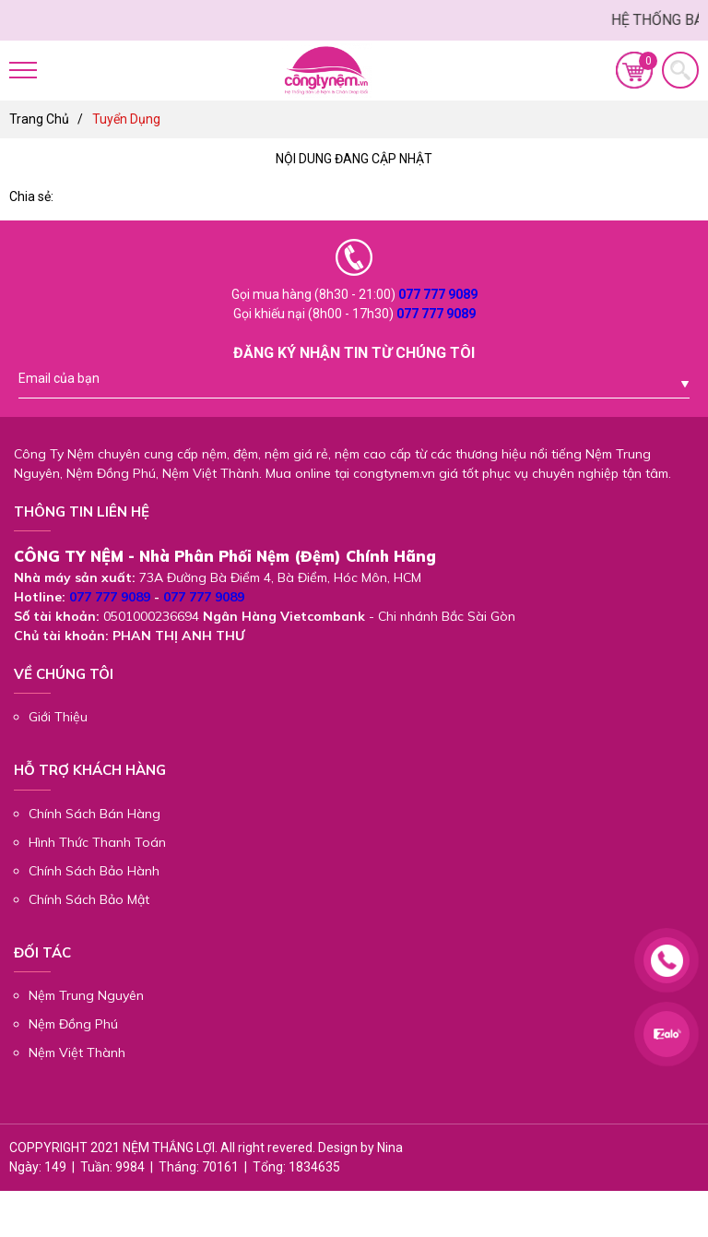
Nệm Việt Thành (77, 1052)
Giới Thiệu (58, 716)
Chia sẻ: (31, 196)
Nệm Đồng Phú (73, 1024)
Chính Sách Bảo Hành (94, 870)
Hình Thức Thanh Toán (97, 842)
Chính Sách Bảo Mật (89, 899)
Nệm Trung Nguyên (86, 995)
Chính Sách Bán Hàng (94, 813)
